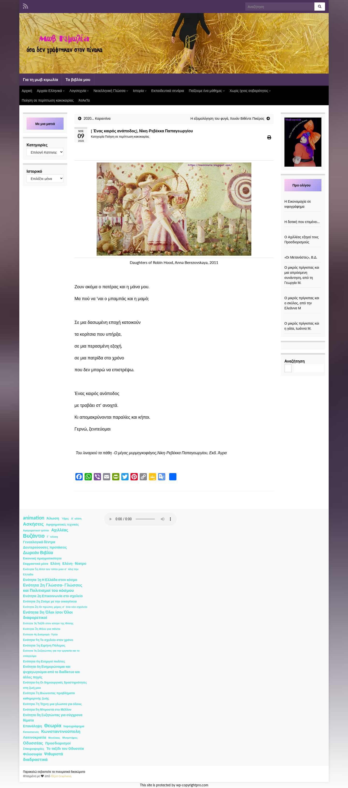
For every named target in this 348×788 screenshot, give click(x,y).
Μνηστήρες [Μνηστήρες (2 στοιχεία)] (70, 737)
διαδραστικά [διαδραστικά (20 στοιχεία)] (35, 759)
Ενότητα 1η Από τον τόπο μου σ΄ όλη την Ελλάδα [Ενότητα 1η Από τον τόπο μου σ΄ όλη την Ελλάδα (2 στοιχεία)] (51, 571)
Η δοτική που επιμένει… (302, 222)
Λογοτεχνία (79, 91)
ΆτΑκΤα (84, 100)
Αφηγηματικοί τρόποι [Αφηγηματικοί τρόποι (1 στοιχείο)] (36, 530)
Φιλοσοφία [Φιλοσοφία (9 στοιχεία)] (32, 754)
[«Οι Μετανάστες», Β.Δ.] (302, 252)
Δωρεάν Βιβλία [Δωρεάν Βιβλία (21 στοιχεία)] (38, 552)
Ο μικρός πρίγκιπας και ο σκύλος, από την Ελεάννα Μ (301, 303)
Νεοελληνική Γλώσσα (111, 91)
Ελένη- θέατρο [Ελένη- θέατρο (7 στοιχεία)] (74, 563)
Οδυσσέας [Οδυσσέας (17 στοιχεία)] (33, 742)
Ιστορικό (34, 171)
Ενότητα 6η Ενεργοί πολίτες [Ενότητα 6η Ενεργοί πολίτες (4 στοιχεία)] (44, 661)
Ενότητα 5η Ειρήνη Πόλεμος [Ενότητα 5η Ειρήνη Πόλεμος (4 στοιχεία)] (44, 645)
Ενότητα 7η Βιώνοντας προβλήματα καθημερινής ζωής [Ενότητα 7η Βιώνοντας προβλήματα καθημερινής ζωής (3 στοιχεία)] (49, 695)
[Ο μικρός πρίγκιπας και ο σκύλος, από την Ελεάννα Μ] (302, 292)
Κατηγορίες (37, 144)
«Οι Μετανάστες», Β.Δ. (300, 257)
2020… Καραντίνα (97, 118)
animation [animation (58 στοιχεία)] (33, 517)
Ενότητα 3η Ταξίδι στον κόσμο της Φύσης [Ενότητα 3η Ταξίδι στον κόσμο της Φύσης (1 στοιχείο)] (48, 623)
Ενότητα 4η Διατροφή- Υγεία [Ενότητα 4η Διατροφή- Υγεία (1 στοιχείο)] (40, 634)
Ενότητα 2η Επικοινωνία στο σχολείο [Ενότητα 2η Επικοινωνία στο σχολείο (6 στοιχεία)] (53, 596)
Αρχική (27, 91)
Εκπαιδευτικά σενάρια (167, 91)
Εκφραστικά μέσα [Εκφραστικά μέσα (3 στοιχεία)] (35, 563)
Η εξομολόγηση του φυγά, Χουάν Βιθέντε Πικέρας (227, 118)
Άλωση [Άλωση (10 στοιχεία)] (52, 518)
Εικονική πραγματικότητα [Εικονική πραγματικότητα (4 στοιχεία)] (42, 558)
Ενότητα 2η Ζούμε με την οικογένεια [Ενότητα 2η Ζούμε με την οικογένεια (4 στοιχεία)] (50, 601)
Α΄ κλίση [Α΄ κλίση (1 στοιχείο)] (76, 518)
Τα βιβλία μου (77, 79)
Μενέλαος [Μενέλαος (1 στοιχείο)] (54, 737)
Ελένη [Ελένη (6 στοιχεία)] (55, 563)
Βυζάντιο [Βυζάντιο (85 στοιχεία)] (34, 535)
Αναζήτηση (294, 361)
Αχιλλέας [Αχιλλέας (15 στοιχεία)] (59, 530)
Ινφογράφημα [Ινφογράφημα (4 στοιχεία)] (74, 726)
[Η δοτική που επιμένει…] (302, 216)
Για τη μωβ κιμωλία (40, 79)
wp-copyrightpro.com (192, 785)
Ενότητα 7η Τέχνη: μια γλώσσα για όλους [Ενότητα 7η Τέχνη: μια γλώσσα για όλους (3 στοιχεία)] (52, 704)
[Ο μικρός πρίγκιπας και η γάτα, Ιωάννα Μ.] (302, 318)
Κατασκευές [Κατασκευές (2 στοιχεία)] (31, 732)
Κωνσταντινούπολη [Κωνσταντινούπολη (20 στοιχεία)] (60, 731)
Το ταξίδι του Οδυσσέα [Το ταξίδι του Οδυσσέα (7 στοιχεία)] (65, 748)
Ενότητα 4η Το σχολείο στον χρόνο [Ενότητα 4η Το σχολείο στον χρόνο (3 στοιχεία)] (48, 640)
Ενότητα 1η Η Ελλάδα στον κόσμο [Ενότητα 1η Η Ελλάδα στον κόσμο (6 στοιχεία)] (50, 580)
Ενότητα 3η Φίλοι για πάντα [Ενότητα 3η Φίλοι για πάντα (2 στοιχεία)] (41, 629)
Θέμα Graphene (61, 776)
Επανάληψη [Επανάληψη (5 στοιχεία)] (32, 726)
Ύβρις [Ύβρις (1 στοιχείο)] (65, 518)
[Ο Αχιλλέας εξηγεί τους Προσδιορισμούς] (302, 231)
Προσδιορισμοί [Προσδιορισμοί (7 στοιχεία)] (58, 743)
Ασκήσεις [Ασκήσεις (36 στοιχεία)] (33, 524)
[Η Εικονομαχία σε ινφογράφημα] (302, 196)
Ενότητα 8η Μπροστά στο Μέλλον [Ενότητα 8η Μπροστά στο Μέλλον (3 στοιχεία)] (47, 709)
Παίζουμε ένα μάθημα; (207, 91)
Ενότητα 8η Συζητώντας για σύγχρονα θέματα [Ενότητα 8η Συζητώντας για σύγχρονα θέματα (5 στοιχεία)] (52, 717)
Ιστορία (139, 91)
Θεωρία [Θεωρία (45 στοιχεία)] (52, 725)
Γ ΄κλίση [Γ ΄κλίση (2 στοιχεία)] (52, 536)
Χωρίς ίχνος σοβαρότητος (250, 91)
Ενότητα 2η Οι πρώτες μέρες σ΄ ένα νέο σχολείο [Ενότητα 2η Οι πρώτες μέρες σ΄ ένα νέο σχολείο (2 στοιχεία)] (55, 607)
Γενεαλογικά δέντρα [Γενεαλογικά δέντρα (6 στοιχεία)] (39, 542)
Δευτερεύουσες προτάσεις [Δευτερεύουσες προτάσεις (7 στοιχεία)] (45, 547)
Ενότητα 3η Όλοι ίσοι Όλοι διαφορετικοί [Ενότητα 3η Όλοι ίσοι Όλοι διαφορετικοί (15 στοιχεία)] (48, 615)
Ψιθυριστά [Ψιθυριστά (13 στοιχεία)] (53, 753)
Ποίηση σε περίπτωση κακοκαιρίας (48, 100)
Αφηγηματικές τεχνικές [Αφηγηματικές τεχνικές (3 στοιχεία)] (62, 524)
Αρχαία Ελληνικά (51, 91)
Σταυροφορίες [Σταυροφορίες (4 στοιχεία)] (33, 749)
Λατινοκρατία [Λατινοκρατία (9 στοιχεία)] (34, 737)
